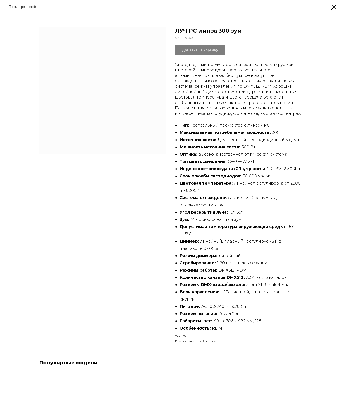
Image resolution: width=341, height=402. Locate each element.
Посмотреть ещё (22, 7)
